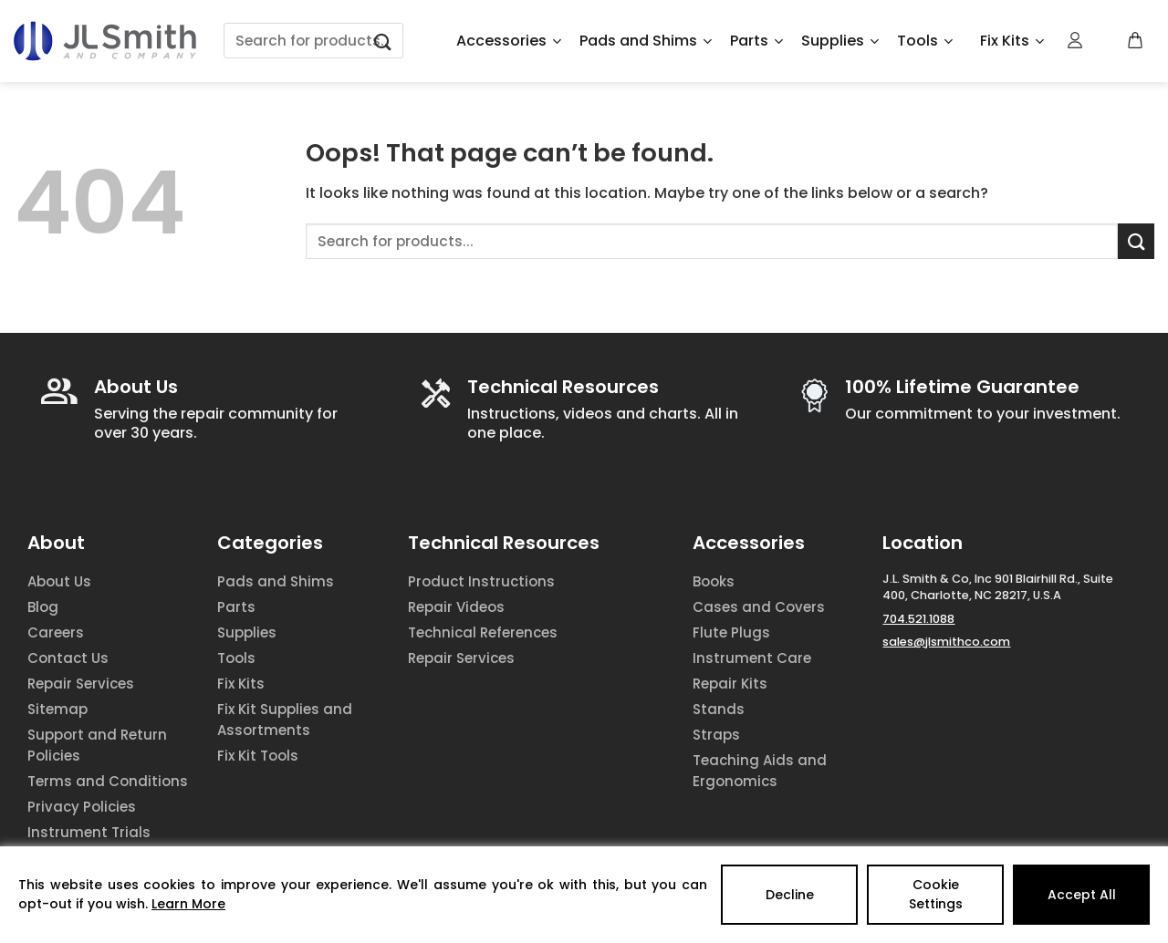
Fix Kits (1012, 41)
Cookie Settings (936, 894)
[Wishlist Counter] (1106, 41)
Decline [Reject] (790, 895)
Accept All (1082, 895)
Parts (756, 41)
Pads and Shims (645, 41)
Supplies (840, 41)
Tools (925, 41)
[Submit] (383, 40)
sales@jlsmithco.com (946, 641)
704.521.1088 (918, 619)
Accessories (508, 41)
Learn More (188, 904)
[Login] (1076, 40)
